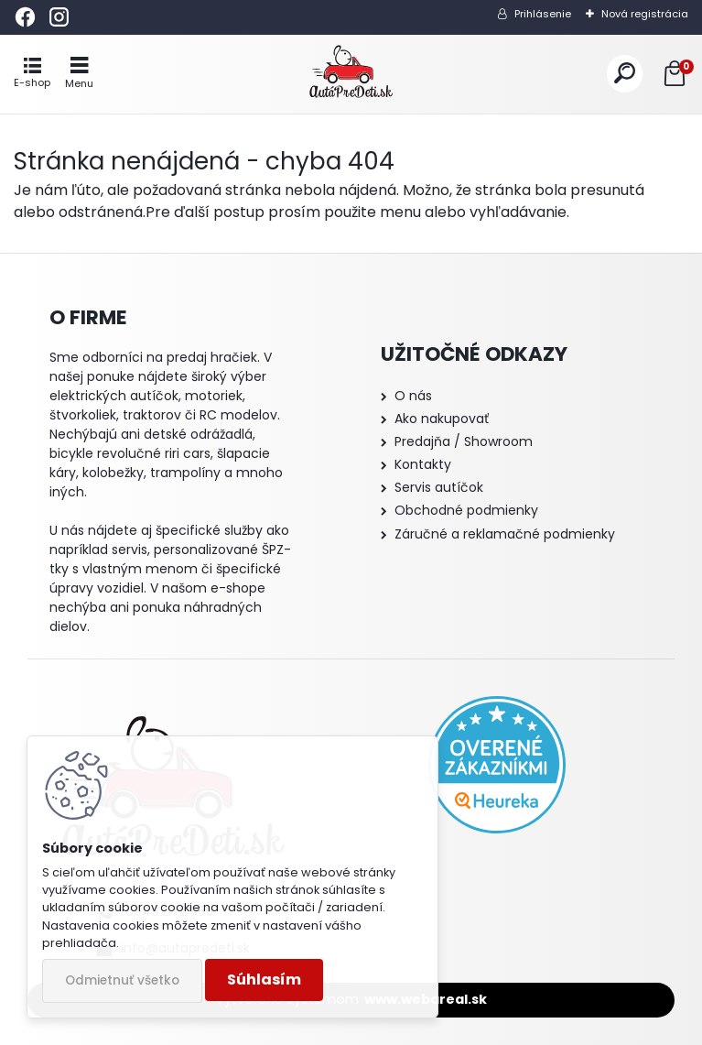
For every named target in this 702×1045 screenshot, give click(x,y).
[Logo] (350, 74)
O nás (413, 395)
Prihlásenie (542, 13)
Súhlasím (264, 979)
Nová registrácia (644, 13)
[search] (624, 73)
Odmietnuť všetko (122, 980)
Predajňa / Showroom (463, 441)
